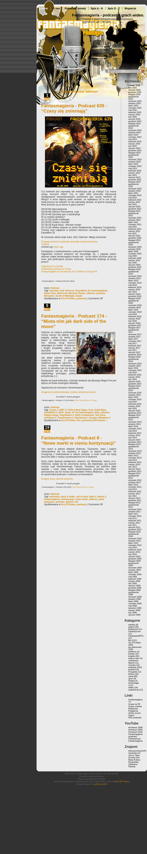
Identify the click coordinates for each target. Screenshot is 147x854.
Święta (131, 681)
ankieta (131, 625)
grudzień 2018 (134, 296)
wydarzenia (133, 690)
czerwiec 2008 (134, 603)
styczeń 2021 (134, 236)
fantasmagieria (99, 290)
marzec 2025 (134, 114)
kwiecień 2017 (134, 345)
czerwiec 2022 (134, 195)
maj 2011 (132, 518)
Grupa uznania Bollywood (135, 707)
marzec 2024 (134, 144)
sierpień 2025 (134, 103)
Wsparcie (130, 8)
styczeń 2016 (134, 381)
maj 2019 (132, 285)
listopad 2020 (134, 240)
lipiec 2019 (133, 280)
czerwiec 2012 (134, 487)
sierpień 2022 (134, 191)
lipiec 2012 (133, 485)
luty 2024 (132, 146)
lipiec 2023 (133, 164)
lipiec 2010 (133, 543)
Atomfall (53, 290)
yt (55, 376)
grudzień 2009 (134, 559)
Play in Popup (91, 400)
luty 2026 (132, 88)
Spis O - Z (114, 8)
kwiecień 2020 (134, 258)
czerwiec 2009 (134, 574)
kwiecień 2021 (134, 229)
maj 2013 (132, 460)
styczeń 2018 (134, 323)
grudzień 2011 (134, 500)
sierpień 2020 (134, 249)
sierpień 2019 (134, 278)
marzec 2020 (134, 260)
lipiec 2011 (133, 514)
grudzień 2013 (134, 442)
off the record (134, 713)
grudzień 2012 (134, 471)
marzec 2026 (134, 85)
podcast (100, 293)
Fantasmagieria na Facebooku (56, 271)
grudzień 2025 (134, 92)
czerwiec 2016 (134, 370)
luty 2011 (132, 525)
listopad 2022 (134, 182)
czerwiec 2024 (134, 137)
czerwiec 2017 (134, 341)
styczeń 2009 (134, 585)
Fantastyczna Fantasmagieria (135, 740)
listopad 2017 (134, 328)
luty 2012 (132, 496)
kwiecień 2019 (134, 287)
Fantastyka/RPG (135, 636)
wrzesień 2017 (135, 334)
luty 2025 (132, 117)
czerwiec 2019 (134, 283)
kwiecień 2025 (134, 112)
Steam (79, 296)
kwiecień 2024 (134, 141)
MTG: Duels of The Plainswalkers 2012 (79, 412)
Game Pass (50, 293)
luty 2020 (132, 262)
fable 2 (92, 496)
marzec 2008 (134, 610)
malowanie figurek (133, 661)
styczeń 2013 (134, 469)
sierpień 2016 (134, 366)
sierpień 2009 (134, 570)
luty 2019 (132, 292)
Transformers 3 (65, 417)
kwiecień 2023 (134, 171)
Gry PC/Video (68, 298)
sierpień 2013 (134, 453)
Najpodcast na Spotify (52, 266)
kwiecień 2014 (134, 433)
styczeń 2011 (134, 527)
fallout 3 (101, 496)
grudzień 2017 (134, 325)
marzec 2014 (134, 435)
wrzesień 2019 (135, 276)
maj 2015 (132, 402)
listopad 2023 (134, 153)
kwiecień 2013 (134, 462)
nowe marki (81, 499)
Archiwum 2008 (135, 727)
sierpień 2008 (134, 599)
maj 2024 (132, 139)
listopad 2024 (134, 123)
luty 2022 (132, 204)
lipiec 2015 (133, 397)
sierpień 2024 (134, 132)
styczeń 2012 (134, 498)
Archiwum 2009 (135, 730)
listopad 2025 (134, 94)
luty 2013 (132, 467)
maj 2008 (132, 606)
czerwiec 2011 (134, 516)
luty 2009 (132, 583)
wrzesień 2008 (135, 597)
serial (130, 676)
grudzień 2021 (134, 209)
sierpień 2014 (134, 424)
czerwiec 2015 (134, 399)
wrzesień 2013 (135, 451)
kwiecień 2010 (134, 550)
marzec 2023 (134, 173)
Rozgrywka (133, 762)
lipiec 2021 (133, 222)
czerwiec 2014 (134, 428)
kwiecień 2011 (134, 520)
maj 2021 (132, 227)
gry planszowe (134, 647)
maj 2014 (132, 431)
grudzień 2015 (134, 384)
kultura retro (133, 658)
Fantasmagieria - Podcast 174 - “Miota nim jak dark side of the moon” (74, 321)
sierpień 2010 (134, 541)
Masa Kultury (134, 760)
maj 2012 (132, 489)
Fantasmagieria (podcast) (135, 735)
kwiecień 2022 (134, 200)
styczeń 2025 (134, 119)
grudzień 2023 (134, 150)
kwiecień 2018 (134, 316)
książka (131, 656)
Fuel (91, 410)
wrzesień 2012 (135, 480)
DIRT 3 (62, 410)
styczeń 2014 (134, 440)
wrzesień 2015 (135, 393)
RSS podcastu (134, 717)
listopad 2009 (134, 561)
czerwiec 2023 (134, 166)
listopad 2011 (134, 502)
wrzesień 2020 (135, 247)
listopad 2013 (134, 444)
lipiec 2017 (133, 339)
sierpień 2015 (134, 395)
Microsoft (62, 293)
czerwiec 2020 (134, 254)
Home (44, 8)
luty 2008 (132, 612)
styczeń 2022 (134, 206)
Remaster (49, 296)
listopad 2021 (134, 211)
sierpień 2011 (134, 511)
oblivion (90, 293)
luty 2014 (132, 437)
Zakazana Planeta (132, 765)
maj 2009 (132, 577)
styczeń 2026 (134, 90)
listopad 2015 (134, 386)
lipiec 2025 (133, 105)
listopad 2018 (134, 298)
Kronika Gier (134, 757)
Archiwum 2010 (135, 732)
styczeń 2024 (134, 148)
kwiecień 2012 (134, 491)
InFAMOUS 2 (50, 412)
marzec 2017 (134, 348)
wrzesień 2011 (135, 509)
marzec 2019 (134, 289)
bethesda (54, 496)
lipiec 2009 (133, 572)
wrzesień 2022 (135, 188)
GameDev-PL (134, 753)
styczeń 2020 (134, 265)
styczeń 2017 (134, 352)
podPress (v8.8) (100, 784)
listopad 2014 (134, 415)
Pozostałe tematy (75, 8)
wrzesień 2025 (135, 101)
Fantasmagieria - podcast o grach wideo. (108, 15)
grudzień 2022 (134, 180)
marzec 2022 (134, 202)
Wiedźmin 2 (104, 417)
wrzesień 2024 (135, 130)
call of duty (82, 496)
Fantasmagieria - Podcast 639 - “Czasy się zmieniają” (74, 108)
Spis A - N (97, 8)
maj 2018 (132, 314)
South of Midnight (64, 296)
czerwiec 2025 (134, 108)
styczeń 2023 (134, 177)
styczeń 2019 (134, 294)
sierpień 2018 (134, 307)
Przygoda (132, 672)
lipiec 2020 (133, 251)
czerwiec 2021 (134, 224)
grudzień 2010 (134, 529)
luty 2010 (132, 554)
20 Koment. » (100, 420)
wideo (131, 687)
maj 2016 (132, 372)
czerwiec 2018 (134, 312)
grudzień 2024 (134, 121)
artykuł (131, 627)
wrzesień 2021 (135, 218)
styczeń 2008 (134, 615)
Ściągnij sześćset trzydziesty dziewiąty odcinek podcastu (69, 241)
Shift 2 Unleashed (84, 415)
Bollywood (133, 629)
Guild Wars (100, 410)
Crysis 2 (53, 410)
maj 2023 (132, 168)
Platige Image (51, 415)
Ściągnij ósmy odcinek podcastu (57, 479)
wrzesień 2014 (135, 422)
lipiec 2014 (133, 426)
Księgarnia (133, 711)
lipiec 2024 (133, 135)
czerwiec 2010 (134, 545)
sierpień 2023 (134, 162)
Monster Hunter (77, 293)
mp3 (56, 247)
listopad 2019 (134, 269)
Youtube (45, 244)
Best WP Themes (122, 782)
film (79, 420)
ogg (61, 247)
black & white (67, 496)
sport (130, 678)
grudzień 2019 (134, 267)
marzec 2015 (134, 406)
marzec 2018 (134, 319)
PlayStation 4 (67, 415)
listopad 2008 (134, 590)
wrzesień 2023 (135, 159)
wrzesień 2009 (135, 568)
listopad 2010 (134, 532)
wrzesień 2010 (135, 538)
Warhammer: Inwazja (86, 417)
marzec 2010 (134, 552)
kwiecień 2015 (134, 404)
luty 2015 (132, 408)
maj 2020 (132, 256)
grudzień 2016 (134, 354)
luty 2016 (132, 379)
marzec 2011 (134, 523)
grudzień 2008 (134, 588)
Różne (131, 674)
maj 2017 (132, 343)
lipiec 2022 (133, 193)
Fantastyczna (134, 631)
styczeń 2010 (134, 556)
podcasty (82, 298)
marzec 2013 (134, 464)
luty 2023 (132, 175)
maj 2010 (132, 547)
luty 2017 (132, 350)
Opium (131, 715)
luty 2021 (132, 233)
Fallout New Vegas (77, 410)
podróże (132, 669)
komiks (131, 654)
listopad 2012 (134, 473)
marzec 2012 (134, 494)
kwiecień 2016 (134, 375)
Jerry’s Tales (134, 755)
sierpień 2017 (134, 337)
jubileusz (132, 651)
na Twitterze (79, 271)
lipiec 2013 (133, 455)
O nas (56, 8)
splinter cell (71, 502)
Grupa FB (92, 271)
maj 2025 (132, 110)
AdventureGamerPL (137, 751)
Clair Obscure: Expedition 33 (75, 290)
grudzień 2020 (134, 238)
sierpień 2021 (134, 220)
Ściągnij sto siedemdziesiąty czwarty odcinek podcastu (68, 392)
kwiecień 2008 (134, 608)
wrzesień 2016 (135, 363)
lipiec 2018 (133, 310)
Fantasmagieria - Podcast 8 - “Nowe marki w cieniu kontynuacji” (78, 440)
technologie (133, 683)
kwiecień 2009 (134, 579)
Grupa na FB (134, 704)
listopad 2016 (134, 357)
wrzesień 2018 (135, 305)
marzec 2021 (134, 231)
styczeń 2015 (134, 411)
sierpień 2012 (134, 482)
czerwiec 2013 (134, 458)
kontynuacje (67, 499)
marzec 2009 (134, 581)
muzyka (131, 665)
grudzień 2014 (134, 413)
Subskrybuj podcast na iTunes (56, 269)
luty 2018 (132, 321)
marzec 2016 (134, 377)
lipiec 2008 (133, 601)
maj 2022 (132, 197)
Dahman (55, 288)
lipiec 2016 (133, 368)
